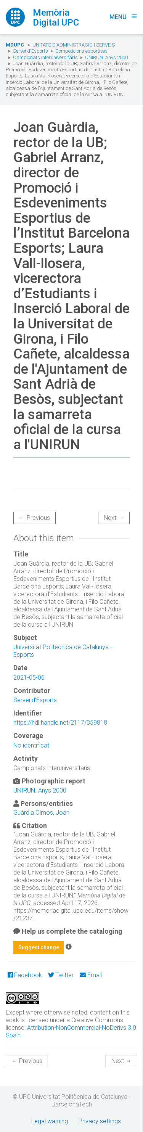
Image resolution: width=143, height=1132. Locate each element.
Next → (114, 517)
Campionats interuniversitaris (45, 57)
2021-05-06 (29, 677)
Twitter (61, 975)
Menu (123, 17)
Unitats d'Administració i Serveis (73, 45)
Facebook (25, 975)
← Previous (34, 517)
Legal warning (49, 1121)
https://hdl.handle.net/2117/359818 (60, 722)
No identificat (31, 745)
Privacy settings (100, 1121)
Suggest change (38, 947)
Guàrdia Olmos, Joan (41, 812)
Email (90, 975)
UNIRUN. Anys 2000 (106, 57)
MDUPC (15, 45)
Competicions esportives (81, 51)
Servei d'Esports (30, 51)
